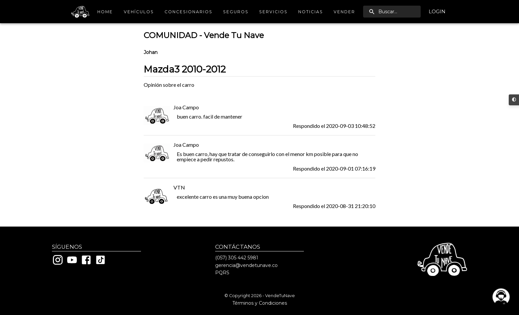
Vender (344, 11)
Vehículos (139, 11)
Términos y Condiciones (259, 303)
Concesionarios (188, 11)
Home (105, 11)
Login (437, 11)
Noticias (311, 11)
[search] (392, 12)
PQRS (222, 273)
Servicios (273, 11)
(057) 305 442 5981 (236, 258)
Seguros (235, 11)
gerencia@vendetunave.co (246, 265)
